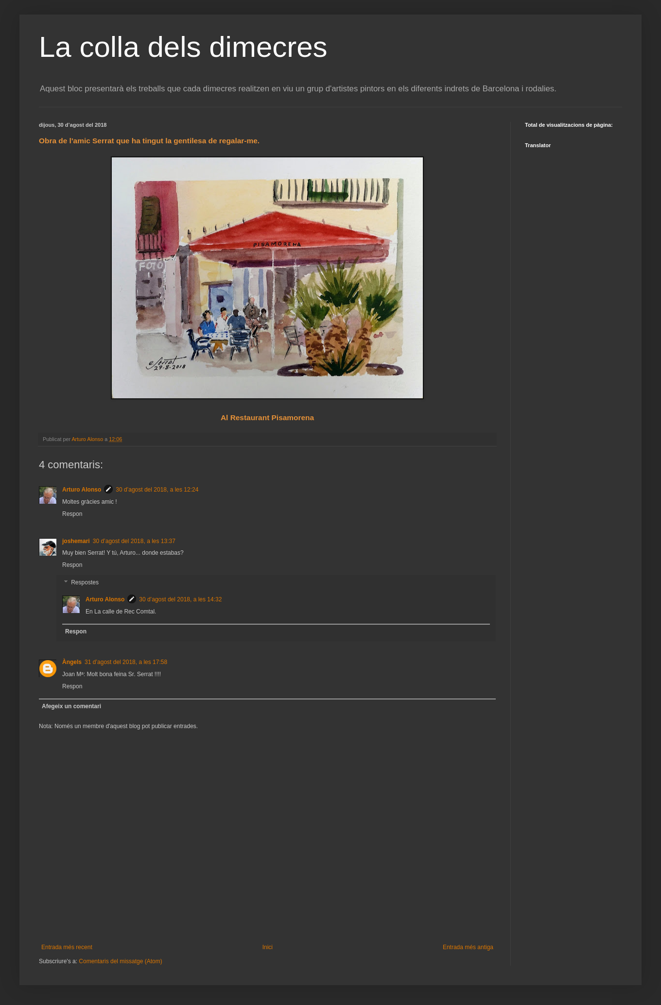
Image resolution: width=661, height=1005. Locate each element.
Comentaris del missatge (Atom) (120, 961)
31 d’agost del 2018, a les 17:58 (126, 662)
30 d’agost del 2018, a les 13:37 (134, 541)
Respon (72, 514)
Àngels (72, 662)
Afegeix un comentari (71, 706)
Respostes (85, 582)
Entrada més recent (66, 947)
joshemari (76, 541)
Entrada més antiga (468, 947)
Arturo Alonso (81, 489)
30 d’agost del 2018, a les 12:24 (157, 489)
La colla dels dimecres (183, 47)
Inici (267, 947)
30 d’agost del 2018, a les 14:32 (180, 599)
